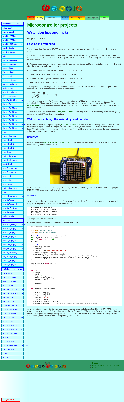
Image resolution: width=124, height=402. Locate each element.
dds (4, 59)
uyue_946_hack (9, 301)
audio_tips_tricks (12, 257)
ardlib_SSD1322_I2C (12, 46)
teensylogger (9, 371)
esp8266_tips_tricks (13, 265)
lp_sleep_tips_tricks (13, 278)
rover (5, 208)
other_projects (77, 18)
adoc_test (7, 29)
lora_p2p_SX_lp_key (12, 129)
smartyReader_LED (11, 353)
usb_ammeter (8, 379)
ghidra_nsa (8, 94)
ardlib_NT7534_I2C (12, 42)
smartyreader (9, 230)
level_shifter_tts (12, 274)
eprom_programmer (11, 64)
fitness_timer (9, 86)
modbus (6, 142)
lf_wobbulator (9, 103)
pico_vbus (7, 199)
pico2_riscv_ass (11, 182)
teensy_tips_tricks (12, 283)
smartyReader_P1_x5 (12, 358)
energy (40, 18)
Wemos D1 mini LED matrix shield (56, 145)
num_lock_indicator (12, 173)
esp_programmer (10, 68)
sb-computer (92, 18)
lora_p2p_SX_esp (11, 121)
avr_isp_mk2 (8, 323)
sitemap (6, 388)
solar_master (9, 234)
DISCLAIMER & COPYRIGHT (105, 396)
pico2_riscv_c (9, 186)
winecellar (8, 310)
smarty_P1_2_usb (11, 225)
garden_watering (11, 90)
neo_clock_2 (8, 155)
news (5, 384)
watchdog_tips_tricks (13, 292)
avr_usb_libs (9, 327)
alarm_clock (8, 33)
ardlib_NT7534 (9, 38)
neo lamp (75, 127)
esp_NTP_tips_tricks (13, 270)
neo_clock (7, 151)
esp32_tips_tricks (12, 261)
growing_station (11, 99)
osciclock (7, 177)
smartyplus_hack (11, 362)
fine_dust (7, 81)
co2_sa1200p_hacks (12, 336)
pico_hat (7, 190)
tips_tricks (9, 239)
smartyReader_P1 (11, 221)
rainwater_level (11, 204)
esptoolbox (8, 73)
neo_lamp (7, 164)
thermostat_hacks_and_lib (13, 375)
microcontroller (52, 18)
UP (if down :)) (11, 399)
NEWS (95, 394)
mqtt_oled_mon (9, 147)
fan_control (8, 77)
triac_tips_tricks (12, 287)
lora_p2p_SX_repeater (13, 138)
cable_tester (9, 51)
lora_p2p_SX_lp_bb (12, 125)
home (31, 18)
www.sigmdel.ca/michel (65, 114)
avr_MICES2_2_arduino (13, 314)
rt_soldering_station (13, 212)
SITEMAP (96, 399)
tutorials (104, 18)
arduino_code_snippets (13, 243)
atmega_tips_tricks (12, 252)
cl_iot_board (9, 55)
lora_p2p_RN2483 (11, 116)
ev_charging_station (13, 344)
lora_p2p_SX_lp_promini (13, 134)
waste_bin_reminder (12, 305)
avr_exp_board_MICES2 (13, 318)
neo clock (64, 127)
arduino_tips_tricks (13, 248)
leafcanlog (8, 349)
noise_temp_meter (11, 169)
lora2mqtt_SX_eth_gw (13, 107)
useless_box (8, 296)
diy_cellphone (9, 340)
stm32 (5, 366)
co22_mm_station (11, 331)
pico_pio (7, 195)
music (65, 18)
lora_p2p (7, 112)
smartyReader (9, 217)
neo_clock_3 (8, 160)
